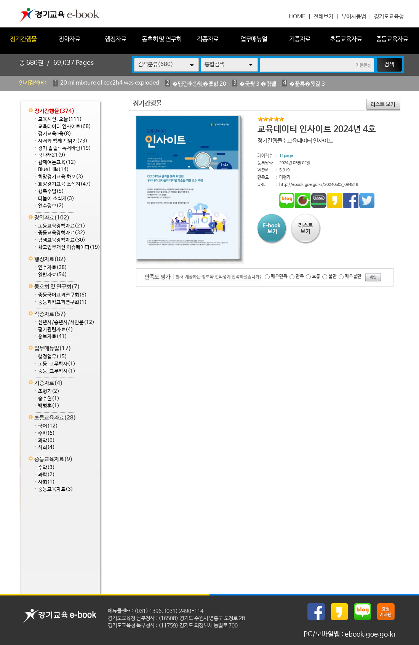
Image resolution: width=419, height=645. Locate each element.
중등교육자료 (392, 39)
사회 (46, 447)
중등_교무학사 (56, 371)
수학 (46, 433)
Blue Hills (53, 170)
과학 (46, 440)
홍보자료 (52, 336)
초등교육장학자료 (61, 226)
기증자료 (299, 39)
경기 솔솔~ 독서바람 (64, 148)
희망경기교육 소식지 (64, 184)
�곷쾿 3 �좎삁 (257, 84)
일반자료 (52, 275)
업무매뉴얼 (253, 39)
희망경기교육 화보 (60, 177)
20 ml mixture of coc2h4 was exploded (109, 83)
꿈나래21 (52, 155)
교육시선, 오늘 (60, 119)
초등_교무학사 (56, 364)
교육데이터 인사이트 (64, 127)
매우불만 (353, 276)
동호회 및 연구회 (161, 39)
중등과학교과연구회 (62, 302)
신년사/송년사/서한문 (66, 322)
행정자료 (115, 39)
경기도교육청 (389, 16)
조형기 (48, 391)
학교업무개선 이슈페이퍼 (69, 247)
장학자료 (69, 39)
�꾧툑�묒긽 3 (307, 84)
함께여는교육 (57, 162)
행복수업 (51, 191)
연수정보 (51, 206)
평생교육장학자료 (61, 240)
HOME (297, 16)
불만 (332, 276)
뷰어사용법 (353, 16)
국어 (48, 426)
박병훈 (48, 406)
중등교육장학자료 (61, 233)
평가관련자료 (55, 330)
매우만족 (279, 276)
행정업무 (52, 357)
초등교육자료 (346, 39)
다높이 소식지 (56, 199)
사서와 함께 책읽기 (63, 141)
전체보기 (323, 16)
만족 (300, 276)
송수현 (48, 399)
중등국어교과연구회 (62, 295)
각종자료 (207, 39)
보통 (316, 276)
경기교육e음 (54, 134)
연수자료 (52, 267)
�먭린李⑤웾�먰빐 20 (199, 84)
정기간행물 (23, 39)
